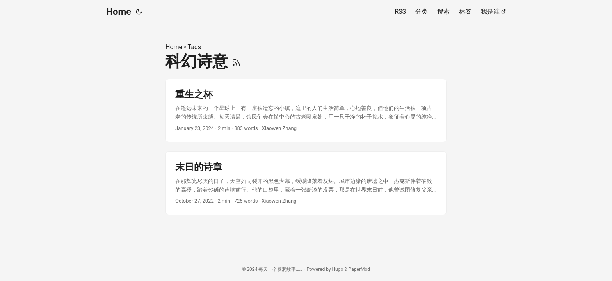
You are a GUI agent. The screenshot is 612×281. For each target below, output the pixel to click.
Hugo (337, 269)
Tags (194, 47)
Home (118, 11)
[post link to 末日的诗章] (306, 183)
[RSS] (236, 61)
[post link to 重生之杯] (306, 110)
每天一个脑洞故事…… (280, 269)
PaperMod (359, 269)
